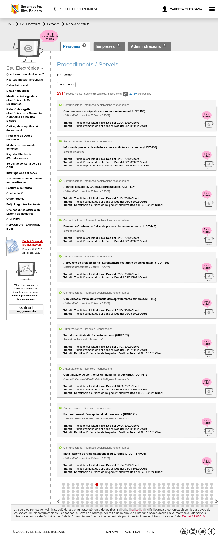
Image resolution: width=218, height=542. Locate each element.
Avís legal (133, 531)
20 (130, 94)
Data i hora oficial (17, 90)
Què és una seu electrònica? (25, 74)
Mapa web (113, 531)
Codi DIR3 (13, 219)
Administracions (146, 46)
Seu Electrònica (22, 68)
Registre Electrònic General (24, 79)
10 (125, 94)
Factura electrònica (19, 187)
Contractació (14, 193)
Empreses (105, 46)
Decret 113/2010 (193, 516)
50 (135, 94)
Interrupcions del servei (22, 173)
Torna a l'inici (66, 84)
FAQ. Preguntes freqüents (23, 204)
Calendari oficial (17, 85)
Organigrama (15, 198)
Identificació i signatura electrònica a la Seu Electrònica (21, 100)
